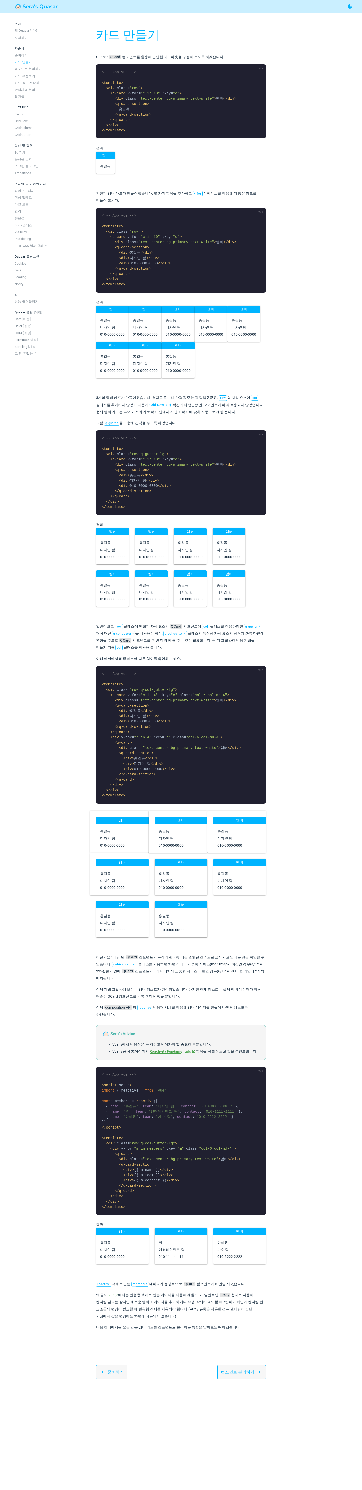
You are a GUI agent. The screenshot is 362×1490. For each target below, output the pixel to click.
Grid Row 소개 (161, 405)
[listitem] (35, 30)
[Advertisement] (181, 1438)
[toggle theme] (350, 6)
